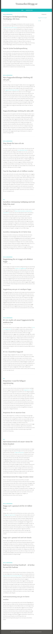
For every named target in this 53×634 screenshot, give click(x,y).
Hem (22, 10)
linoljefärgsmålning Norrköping (10, 27)
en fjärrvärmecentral (19, 452)
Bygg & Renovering (7, 14)
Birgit (10, 20)
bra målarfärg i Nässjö (22, 150)
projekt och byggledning (20, 268)
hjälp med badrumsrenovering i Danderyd (12, 575)
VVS (4, 199)
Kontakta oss (29, 10)
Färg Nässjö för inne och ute (13, 143)
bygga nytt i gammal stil (10, 515)
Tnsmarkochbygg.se (26, 4)
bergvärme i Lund (28, 390)
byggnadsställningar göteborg (12, 90)
